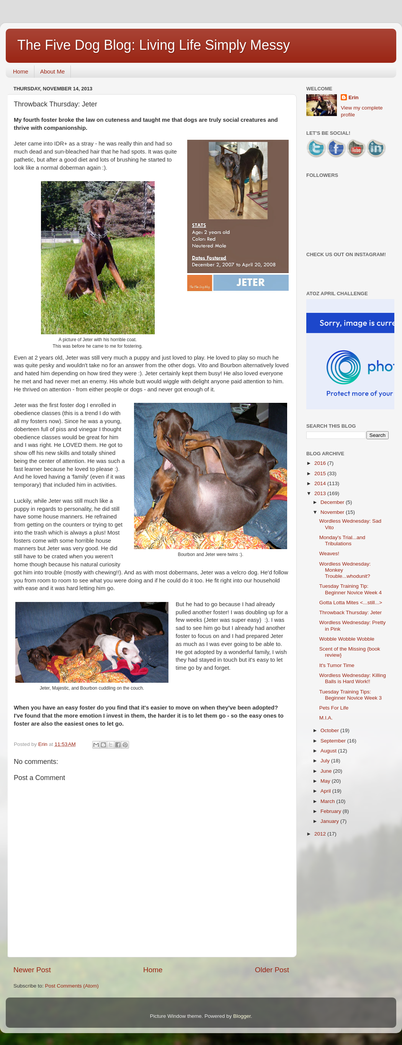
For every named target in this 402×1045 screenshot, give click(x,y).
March (328, 801)
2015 (320, 473)
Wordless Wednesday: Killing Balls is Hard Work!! (352, 678)
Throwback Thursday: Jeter (350, 612)
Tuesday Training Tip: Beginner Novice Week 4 (350, 589)
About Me (52, 71)
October (330, 730)
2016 (320, 463)
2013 (320, 493)
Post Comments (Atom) (72, 986)
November (333, 512)
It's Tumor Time (337, 665)
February (331, 811)
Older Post (272, 970)
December (333, 502)
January (330, 821)
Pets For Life (334, 708)
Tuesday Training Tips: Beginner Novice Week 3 (350, 695)
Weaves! (329, 553)
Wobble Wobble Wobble (346, 639)
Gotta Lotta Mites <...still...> (350, 602)
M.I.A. (326, 718)
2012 (320, 834)
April (326, 791)
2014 (320, 483)
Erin (353, 97)
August (329, 751)
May (326, 781)
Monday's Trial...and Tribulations (342, 540)
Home (20, 71)
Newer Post (32, 970)
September (333, 741)
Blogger (242, 1016)
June (326, 771)
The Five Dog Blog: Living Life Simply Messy (153, 45)
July (325, 761)
